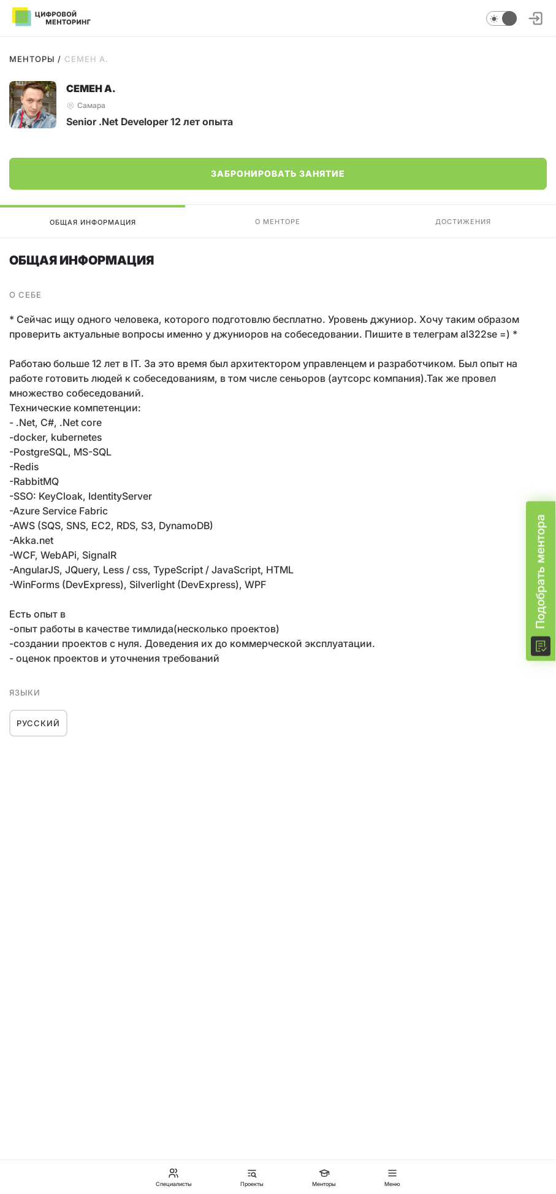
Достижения (463, 221)
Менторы (32, 59)
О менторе (277, 221)
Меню (392, 1177)
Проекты (252, 1177)
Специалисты (174, 1177)
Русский (38, 723)
